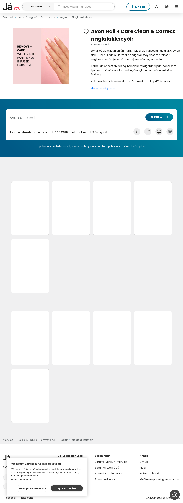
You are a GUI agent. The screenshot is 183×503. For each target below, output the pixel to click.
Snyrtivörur (48, 17)
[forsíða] (12, 6)
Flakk (143, 468)
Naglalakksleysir (82, 17)
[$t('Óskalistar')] (156, 6)
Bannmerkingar (105, 479)
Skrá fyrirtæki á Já (107, 468)
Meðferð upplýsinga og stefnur (160, 479)
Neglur (63, 17)
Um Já (144, 462)
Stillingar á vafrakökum (33, 488)
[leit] (84, 6)
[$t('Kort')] (166, 6)
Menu (176, 6)
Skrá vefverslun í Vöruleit (111, 462)
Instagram (27, 497)
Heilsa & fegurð (27, 17)
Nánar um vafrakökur (21, 479)
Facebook (11, 497)
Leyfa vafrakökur (67, 488)
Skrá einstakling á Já (108, 473)
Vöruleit (8, 17)
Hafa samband (149, 473)
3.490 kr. (157, 117)
